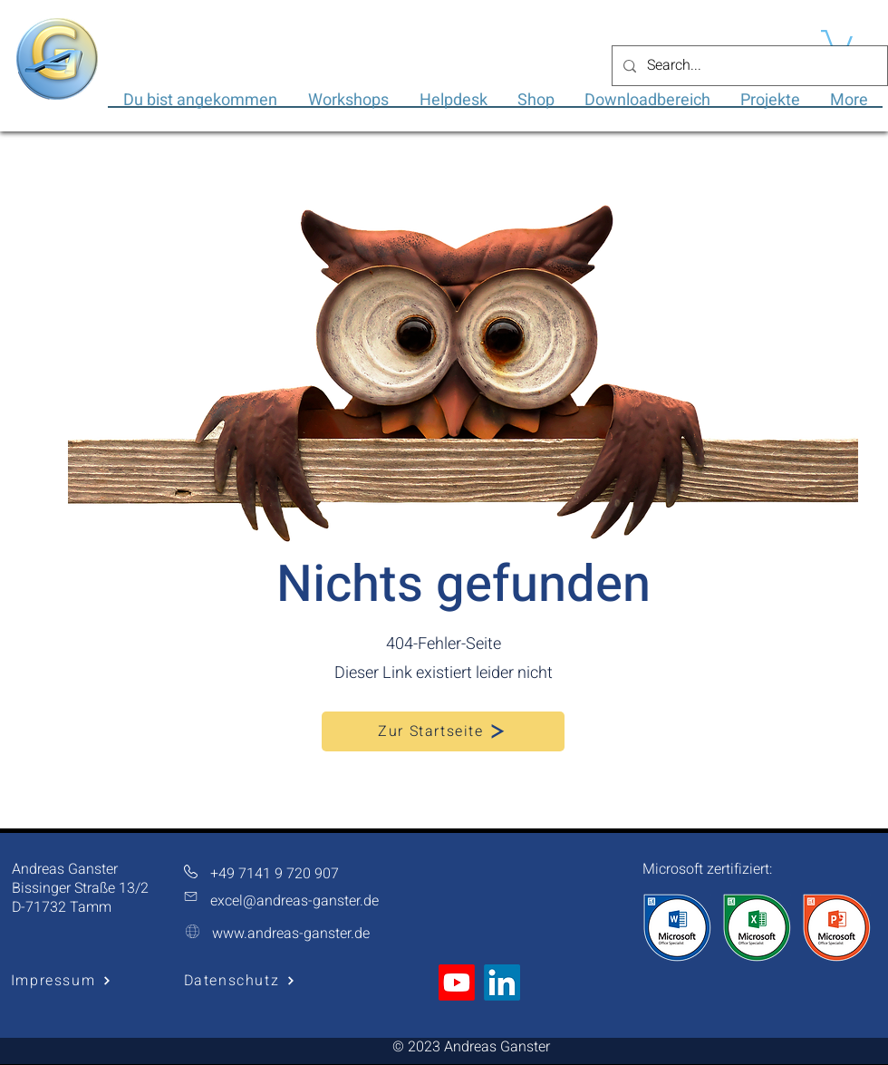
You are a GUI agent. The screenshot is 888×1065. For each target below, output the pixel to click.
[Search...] (748, 65)
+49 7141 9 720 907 (274, 874)
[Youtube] (457, 982)
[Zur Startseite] (443, 731)
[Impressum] (61, 981)
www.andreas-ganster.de (291, 933)
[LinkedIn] (502, 982)
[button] (837, 40)
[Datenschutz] (240, 981)
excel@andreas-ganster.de (294, 901)
